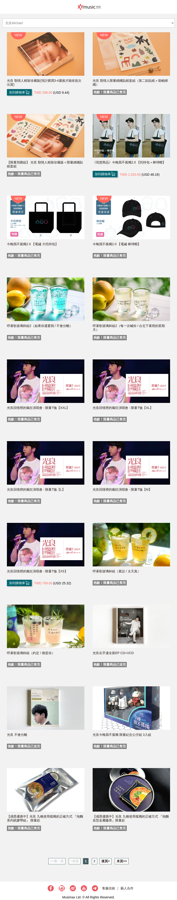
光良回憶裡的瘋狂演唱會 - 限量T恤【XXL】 (38, 408)
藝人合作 (127, 888)
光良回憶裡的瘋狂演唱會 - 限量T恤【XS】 (37, 571)
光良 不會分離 (17, 735)
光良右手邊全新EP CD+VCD (113, 653)
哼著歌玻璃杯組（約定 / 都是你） (31, 653)
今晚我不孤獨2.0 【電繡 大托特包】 (32, 244)
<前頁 (75, 861)
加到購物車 (19, 92)
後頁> (105, 861)
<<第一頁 (57, 861)
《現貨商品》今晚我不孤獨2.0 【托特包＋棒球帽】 (129, 162)
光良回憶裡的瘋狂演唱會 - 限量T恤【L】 (36, 489)
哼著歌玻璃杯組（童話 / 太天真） (117, 571)
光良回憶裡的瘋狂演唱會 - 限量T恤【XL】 (123, 408)
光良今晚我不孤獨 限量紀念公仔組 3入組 (122, 735)
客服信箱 (108, 888)
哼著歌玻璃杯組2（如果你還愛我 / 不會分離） (40, 326)
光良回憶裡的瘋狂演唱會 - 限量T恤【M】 (122, 489)
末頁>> (122, 861)
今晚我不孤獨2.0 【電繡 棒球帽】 (117, 244)
